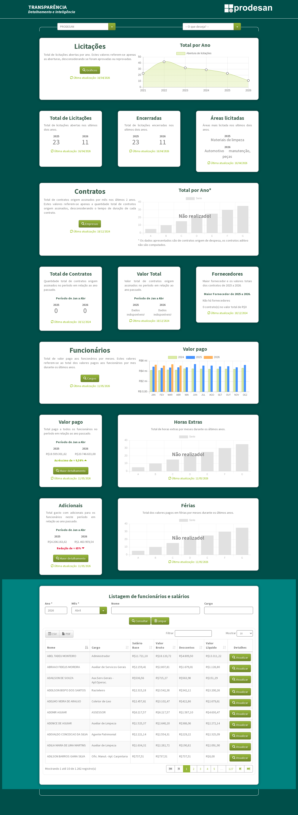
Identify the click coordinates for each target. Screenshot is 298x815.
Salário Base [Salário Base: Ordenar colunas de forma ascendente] (137, 645)
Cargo (208, 603)
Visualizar (240, 657)
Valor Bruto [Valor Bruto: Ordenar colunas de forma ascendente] (160, 645)
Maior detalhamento (71, 471)
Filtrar (189, 633)
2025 (56, 136)
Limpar (160, 621)
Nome (115, 603)
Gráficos (90, 70)
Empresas (89, 224)
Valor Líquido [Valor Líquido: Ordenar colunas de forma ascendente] (211, 645)
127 (231, 769)
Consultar (140, 621)
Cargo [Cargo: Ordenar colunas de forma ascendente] (96, 647)
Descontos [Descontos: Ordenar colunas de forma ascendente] (186, 647)
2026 (85, 136)
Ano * (48, 603)
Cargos (89, 378)
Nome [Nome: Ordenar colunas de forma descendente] (51, 647)
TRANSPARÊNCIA (47, 7)
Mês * (75, 603)
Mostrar (239, 633)
